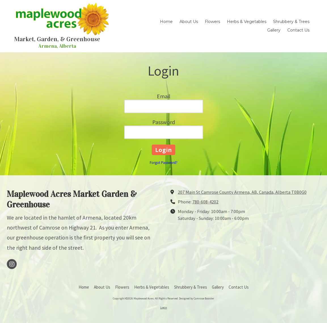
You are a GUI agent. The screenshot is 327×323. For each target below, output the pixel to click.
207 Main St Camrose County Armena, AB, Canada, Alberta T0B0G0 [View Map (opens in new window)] (242, 192)
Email (163, 96)
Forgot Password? (164, 162)
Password (163, 122)
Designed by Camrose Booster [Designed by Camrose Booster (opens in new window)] (196, 298)
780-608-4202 (205, 202)
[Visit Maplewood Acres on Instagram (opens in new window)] (12, 264)
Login (163, 307)
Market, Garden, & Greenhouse (57, 39)
